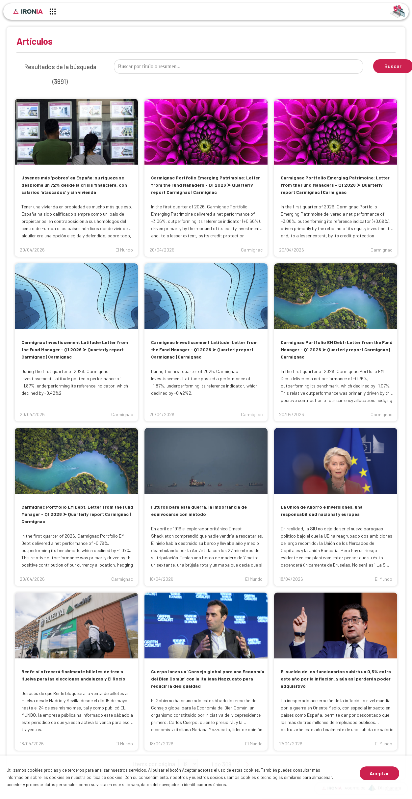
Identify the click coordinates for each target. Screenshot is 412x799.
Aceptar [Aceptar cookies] (379, 773)
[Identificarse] (397, 10)
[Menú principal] (53, 12)
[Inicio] (28, 11)
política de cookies (104, 777)
